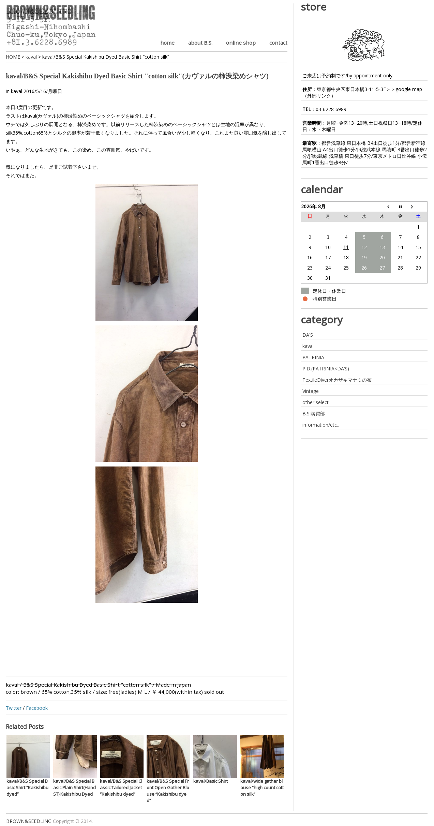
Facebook (37, 708)
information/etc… (321, 425)
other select (315, 402)
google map (408, 89)
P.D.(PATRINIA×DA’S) (325, 368)
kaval (16, 91)
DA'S (307, 335)
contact (278, 42)
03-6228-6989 (331, 109)
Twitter (13, 708)
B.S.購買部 (313, 413)
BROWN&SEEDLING (28, 821)
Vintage (310, 391)
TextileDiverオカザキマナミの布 (337, 380)
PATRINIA (313, 357)
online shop (241, 42)
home (167, 42)
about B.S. (200, 42)
